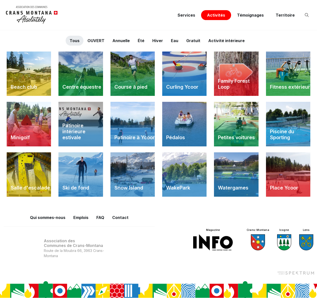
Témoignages (250, 15)
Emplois (80, 217)
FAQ (100, 217)
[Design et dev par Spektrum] (295, 272)
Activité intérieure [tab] (226, 40)
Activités (216, 15)
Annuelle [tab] (121, 40)
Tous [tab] (74, 40)
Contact (120, 217)
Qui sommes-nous (47, 217)
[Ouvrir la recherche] (308, 15)
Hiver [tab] (157, 40)
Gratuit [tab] (193, 40)
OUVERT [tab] (96, 40)
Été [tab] (141, 40)
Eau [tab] (174, 40)
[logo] (32, 15)
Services (186, 15)
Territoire (285, 15)
